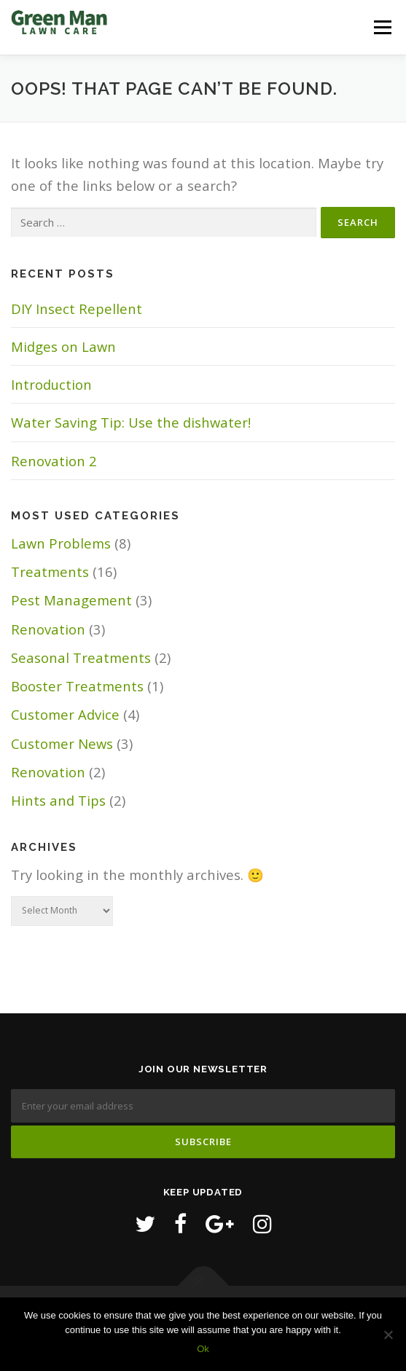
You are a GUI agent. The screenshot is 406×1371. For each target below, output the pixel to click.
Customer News (62, 743)
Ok (203, 1348)
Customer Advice (65, 714)
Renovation (48, 629)
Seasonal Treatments (81, 657)
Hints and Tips (58, 800)
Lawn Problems (61, 543)
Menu (382, 27)
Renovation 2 (54, 461)
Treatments (50, 571)
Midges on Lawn (63, 346)
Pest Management (71, 600)
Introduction (51, 384)
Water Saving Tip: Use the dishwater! (131, 422)
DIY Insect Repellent (76, 308)
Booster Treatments (77, 686)
